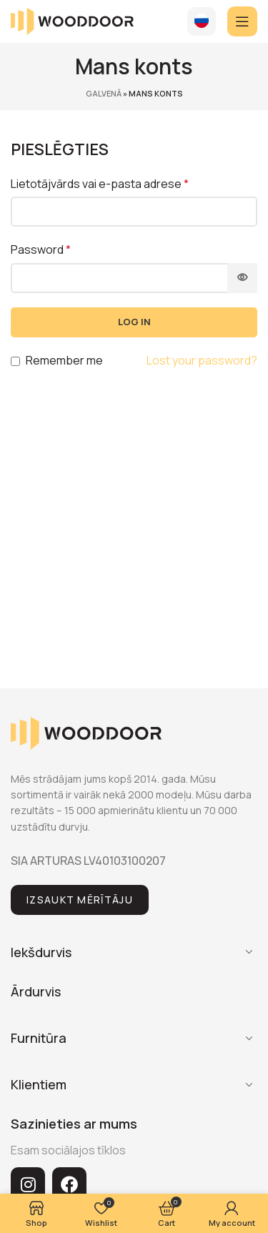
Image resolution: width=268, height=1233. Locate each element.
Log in (134, 321)
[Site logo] (72, 20)
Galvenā (103, 93)
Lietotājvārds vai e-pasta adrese (100, 184)
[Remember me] (15, 361)
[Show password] (242, 278)
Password (41, 249)
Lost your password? (202, 360)
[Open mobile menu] (242, 21)
